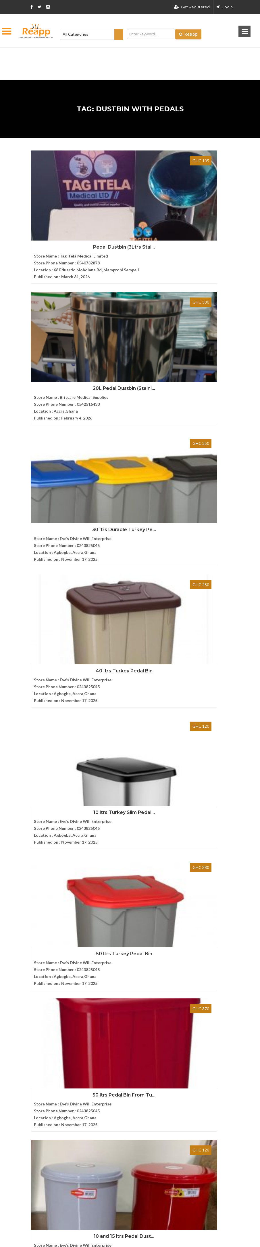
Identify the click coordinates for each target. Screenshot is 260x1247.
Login (225, 7)
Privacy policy (220, 1135)
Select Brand (41, 656)
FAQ (32, 926)
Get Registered (192, 7)
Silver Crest (40, 640)
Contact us (38, 916)
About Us (36, 906)
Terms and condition (171, 1135)
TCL (34, 625)
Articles (35, 935)
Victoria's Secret (45, 593)
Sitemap (35, 945)
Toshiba (37, 609)
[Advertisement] (101, 54)
